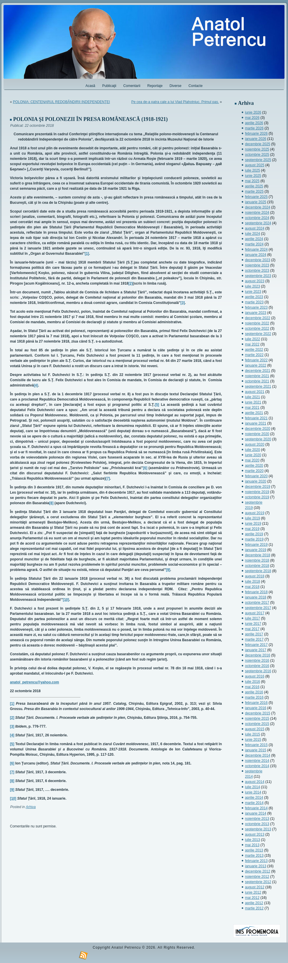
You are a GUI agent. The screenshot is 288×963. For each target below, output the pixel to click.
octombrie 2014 (257, 766)
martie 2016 (254, 697)
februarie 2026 (256, 133)
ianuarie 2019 (255, 550)
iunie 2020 (253, 455)
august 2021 (254, 392)
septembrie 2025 (258, 160)
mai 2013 (252, 845)
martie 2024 (254, 244)
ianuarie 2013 (255, 866)
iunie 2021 (253, 402)
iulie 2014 (252, 787)
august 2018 (254, 576)
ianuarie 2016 (255, 708)
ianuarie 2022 (255, 365)
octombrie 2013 (257, 824)
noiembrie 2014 (257, 761)
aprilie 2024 (254, 239)
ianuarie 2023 (255, 313)
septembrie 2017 (258, 608)
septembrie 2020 (258, 439)
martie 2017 (254, 639)
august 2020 (254, 444)
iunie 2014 (253, 792)
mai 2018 (252, 587)
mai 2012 (252, 898)
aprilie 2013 (254, 850)
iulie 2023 (252, 286)
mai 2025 (252, 181)
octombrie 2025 (257, 155)
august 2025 (254, 165)
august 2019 (254, 513)
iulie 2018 (252, 581)
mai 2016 (252, 687)
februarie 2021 (256, 418)
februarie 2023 (256, 307)
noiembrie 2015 (257, 718)
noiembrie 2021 (257, 376)
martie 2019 (254, 539)
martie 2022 (254, 355)
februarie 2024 (256, 249)
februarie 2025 (256, 197)
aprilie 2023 (254, 297)
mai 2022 (252, 344)
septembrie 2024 (258, 223)
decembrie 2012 (257, 871)
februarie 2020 (256, 476)
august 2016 (254, 676)
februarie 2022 (256, 360)
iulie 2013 (252, 840)
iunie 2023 (253, 292)
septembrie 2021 (258, 386)
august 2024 (254, 228)
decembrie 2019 (257, 487)
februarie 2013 (256, 861)
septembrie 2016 (258, 671)
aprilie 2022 (254, 350)
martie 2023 (254, 302)
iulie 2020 (252, 450)
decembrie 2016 (257, 655)
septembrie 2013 (258, 829)
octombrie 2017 (257, 603)
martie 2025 (254, 191)
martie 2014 (254, 803)
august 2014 (254, 782)
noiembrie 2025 (257, 149)
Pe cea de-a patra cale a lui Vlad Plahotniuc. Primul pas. (175, 102)
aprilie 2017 (254, 634)
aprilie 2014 (254, 798)
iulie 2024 (252, 234)
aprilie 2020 (254, 465)
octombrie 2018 (257, 566)
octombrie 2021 (257, 381)
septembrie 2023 (258, 276)
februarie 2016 (256, 703)
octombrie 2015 (257, 724)
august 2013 (254, 834)
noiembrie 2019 (257, 492)
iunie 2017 (253, 624)
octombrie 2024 (257, 218)
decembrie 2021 (257, 371)
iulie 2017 (252, 618)
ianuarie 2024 (255, 255)
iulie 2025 (252, 170)
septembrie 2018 (258, 571)
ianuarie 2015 (255, 750)
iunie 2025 (253, 176)
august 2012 (254, 887)
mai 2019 (252, 529)
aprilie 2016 (254, 692)
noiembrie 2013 (257, 819)
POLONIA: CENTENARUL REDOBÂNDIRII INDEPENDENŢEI (61, 102)
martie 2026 (254, 128)
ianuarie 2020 (255, 481)
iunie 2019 (253, 523)
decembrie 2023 (257, 260)
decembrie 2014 (257, 755)
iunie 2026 (253, 112)
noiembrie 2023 (257, 265)
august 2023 (254, 281)
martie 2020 (254, 471)
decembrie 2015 (257, 713)
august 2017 (254, 613)
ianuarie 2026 (255, 139)
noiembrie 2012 (257, 877)
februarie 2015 (256, 745)
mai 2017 (252, 629)
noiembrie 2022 (257, 323)
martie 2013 (254, 855)
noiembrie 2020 (257, 434)
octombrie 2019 (257, 497)
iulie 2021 (252, 397)
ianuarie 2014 (255, 813)
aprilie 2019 (254, 534)
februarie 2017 (256, 645)
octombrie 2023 (257, 270)
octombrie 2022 (257, 328)
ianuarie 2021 (255, 423)
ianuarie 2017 (255, 650)
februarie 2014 (256, 808)
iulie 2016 (252, 682)
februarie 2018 (256, 592)
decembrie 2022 (257, 318)
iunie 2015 (253, 740)
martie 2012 (254, 908)
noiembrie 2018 (257, 560)
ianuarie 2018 (255, 597)
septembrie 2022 (258, 334)
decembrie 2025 (257, 144)
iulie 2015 (252, 734)
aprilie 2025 (254, 186)
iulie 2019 (252, 518)
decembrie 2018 (257, 555)
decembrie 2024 (257, 207)
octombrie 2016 (257, 666)
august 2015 (254, 729)
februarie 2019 (256, 545)
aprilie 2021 (254, 413)
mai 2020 (252, 460)
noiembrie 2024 (257, 213)
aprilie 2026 (254, 123)
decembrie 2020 (257, 429)
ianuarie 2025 (255, 202)
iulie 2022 (252, 339)
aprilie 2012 (254, 903)
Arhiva (31, 807)
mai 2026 (252, 118)
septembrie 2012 (258, 882)
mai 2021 (252, 408)
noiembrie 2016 (257, 660)
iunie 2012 (253, 892)
